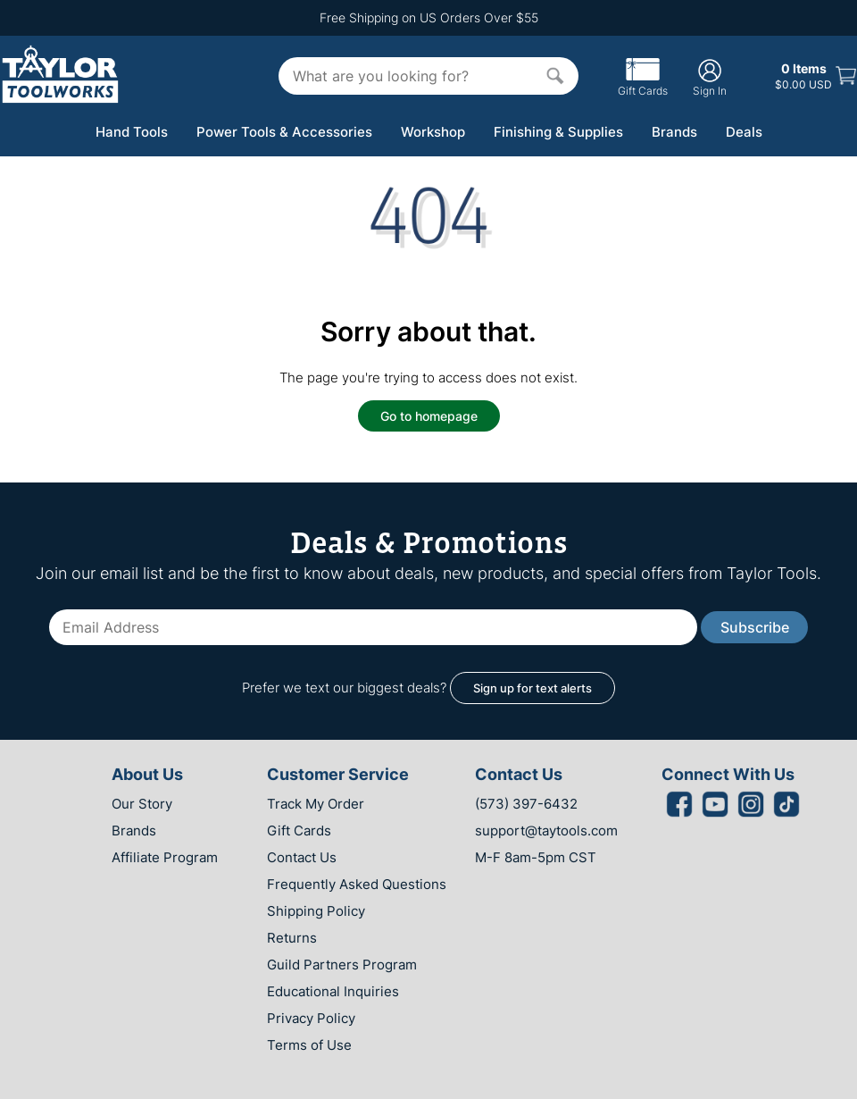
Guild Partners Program (342, 964)
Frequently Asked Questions (356, 884)
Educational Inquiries (333, 991)
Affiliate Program (165, 857)
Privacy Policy (311, 1018)
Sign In (710, 77)
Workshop (433, 131)
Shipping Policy (316, 911)
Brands (674, 131)
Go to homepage (429, 415)
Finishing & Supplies (558, 131)
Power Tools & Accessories (284, 131)
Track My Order (315, 803)
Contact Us (302, 857)
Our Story (142, 803)
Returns (292, 937)
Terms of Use (309, 1045)
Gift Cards (643, 84)
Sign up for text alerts (532, 688)
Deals (744, 131)
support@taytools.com (546, 830)
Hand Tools (132, 131)
